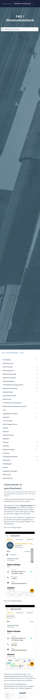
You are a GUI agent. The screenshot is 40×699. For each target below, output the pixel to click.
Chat (21, 353)
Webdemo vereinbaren (22, 4)
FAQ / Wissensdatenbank (10, 353)
